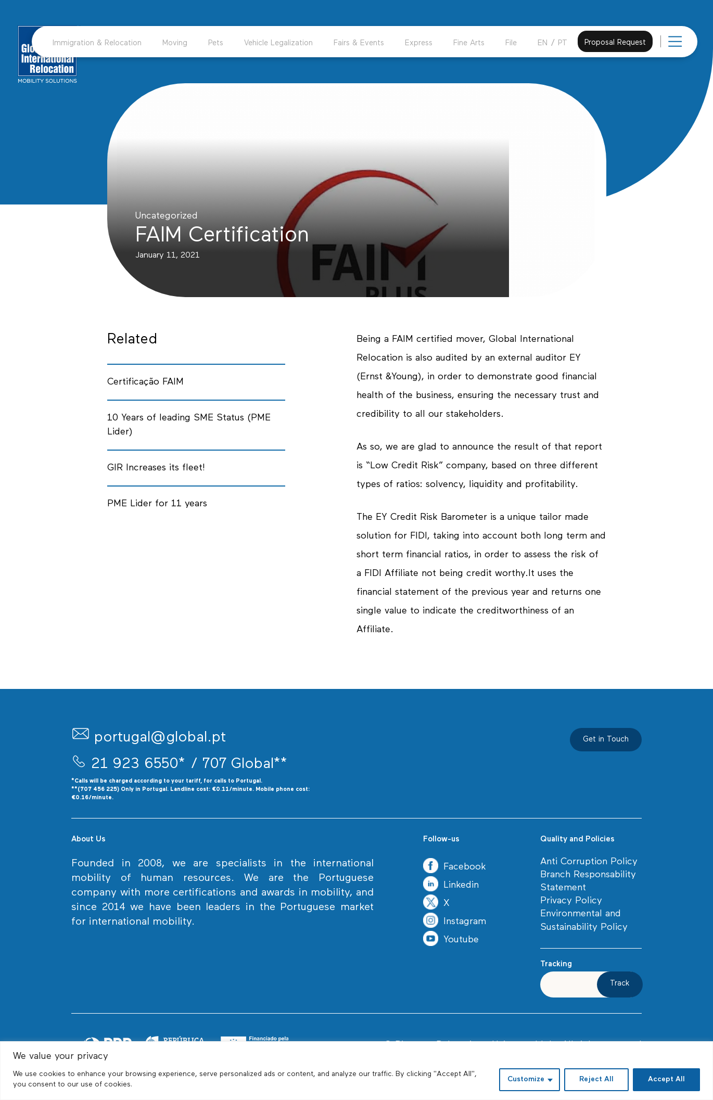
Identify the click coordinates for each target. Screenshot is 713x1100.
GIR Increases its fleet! (156, 468)
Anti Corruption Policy (589, 862)
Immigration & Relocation (97, 43)
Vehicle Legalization (278, 43)
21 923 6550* (138, 764)
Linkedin (451, 885)
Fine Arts (469, 43)
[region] (356, 1070)
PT (562, 43)
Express (418, 43)
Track (620, 984)
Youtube (451, 940)
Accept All (666, 1079)
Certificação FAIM (145, 382)
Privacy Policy (571, 901)
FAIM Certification (222, 236)
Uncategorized (166, 216)
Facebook (454, 867)
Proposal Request (615, 43)
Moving (174, 43)
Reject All (596, 1079)
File (511, 43)
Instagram (454, 922)
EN (543, 43)
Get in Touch (606, 740)
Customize (525, 1079)
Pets (215, 43)
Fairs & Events (359, 43)
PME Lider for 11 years (157, 504)
